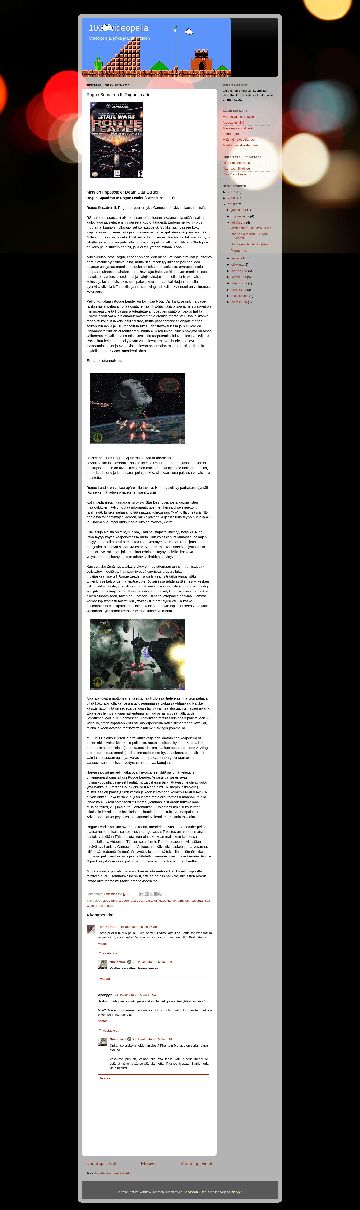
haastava (150, 900)
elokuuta (238, 264)
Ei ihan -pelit (231, 134)
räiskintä (197, 900)
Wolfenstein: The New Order (251, 228)
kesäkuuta (239, 277)
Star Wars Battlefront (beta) (250, 244)
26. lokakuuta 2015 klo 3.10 (152, 1039)
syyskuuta (239, 258)
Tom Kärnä (106, 927)
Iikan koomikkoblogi (237, 168)
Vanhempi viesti (196, 1163)
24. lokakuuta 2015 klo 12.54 (135, 995)
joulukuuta (239, 210)
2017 (232, 192)
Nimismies (118, 962)
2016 (232, 198)
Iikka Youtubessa (235, 174)
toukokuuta (239, 283)
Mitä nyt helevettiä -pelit (239, 139)
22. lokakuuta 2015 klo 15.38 (136, 927)
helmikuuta (239, 302)
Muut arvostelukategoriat (240, 145)
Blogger (236, 1192)
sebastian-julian (195, 1192)
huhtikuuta (239, 289)
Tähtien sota (104, 906)
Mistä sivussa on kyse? (239, 117)
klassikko (165, 900)
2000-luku (110, 900)
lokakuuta (238, 222)
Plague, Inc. (239, 250)
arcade (124, 900)
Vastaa (103, 944)
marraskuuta (240, 216)
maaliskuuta (240, 296)
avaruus (136, 900)
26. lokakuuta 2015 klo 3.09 (152, 962)
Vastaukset (111, 953)
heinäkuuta (239, 271)
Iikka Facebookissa (236, 163)
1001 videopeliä (118, 28)
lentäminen (181, 900)
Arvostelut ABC (233, 122)
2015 (232, 204)
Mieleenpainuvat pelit (238, 128)
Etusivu (148, 1163)
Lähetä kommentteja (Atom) (114, 1173)
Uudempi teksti (101, 1163)
